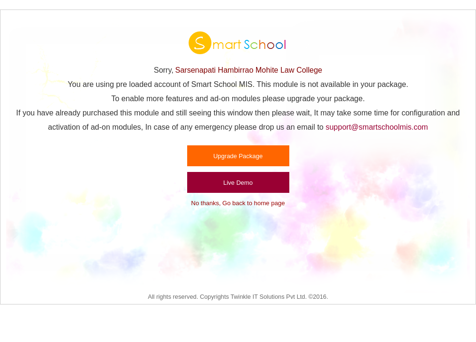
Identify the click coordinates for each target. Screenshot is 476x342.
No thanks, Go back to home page (238, 203)
